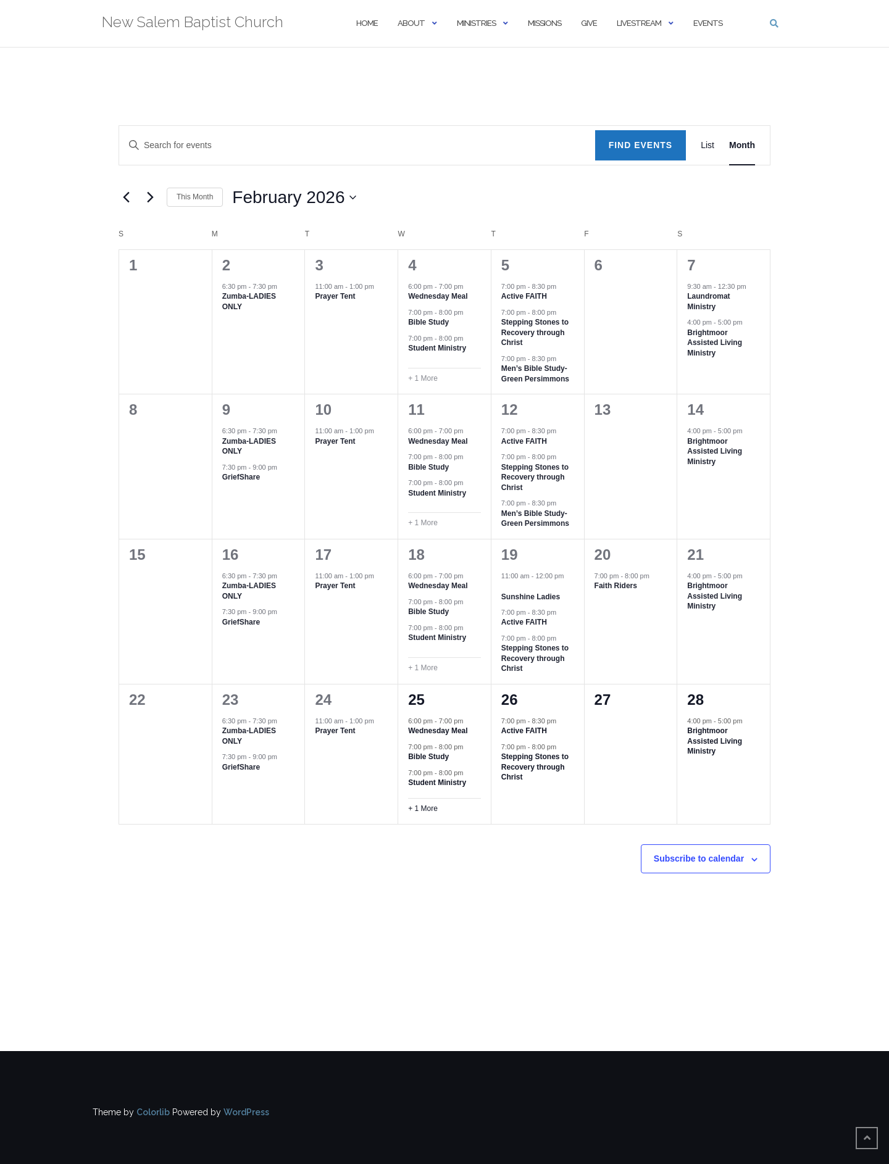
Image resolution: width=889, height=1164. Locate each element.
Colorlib (153, 1112)
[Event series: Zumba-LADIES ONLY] (283, 286)
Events (707, 23)
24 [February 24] (323, 699)
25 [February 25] (416, 699)
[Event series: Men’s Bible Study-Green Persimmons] (562, 358)
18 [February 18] (416, 554)
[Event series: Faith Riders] (655, 576)
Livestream (639, 23)
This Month (195, 197)
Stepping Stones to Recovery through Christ (535, 332)
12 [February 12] (509, 409)
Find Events (641, 145)
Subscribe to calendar (699, 858)
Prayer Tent (335, 296)
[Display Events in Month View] (742, 145)
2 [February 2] (226, 265)
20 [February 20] (603, 554)
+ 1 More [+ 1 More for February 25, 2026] (423, 808)
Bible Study (428, 322)
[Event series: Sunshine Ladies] (505, 586)
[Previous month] (126, 197)
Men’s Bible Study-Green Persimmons (535, 373)
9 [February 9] (226, 409)
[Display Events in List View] (707, 145)
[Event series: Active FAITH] (562, 286)
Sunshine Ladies (530, 596)
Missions (544, 23)
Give (589, 23)
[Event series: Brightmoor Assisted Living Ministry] (749, 322)
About (411, 23)
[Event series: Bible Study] (469, 312)
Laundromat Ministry (708, 301)
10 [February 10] (323, 409)
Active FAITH (524, 296)
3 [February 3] (319, 265)
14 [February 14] (695, 409)
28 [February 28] (695, 699)
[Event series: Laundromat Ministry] (752, 286)
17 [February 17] (323, 554)
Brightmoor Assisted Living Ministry (714, 342)
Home (367, 23)
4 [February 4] (412, 265)
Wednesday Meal (437, 296)
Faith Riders (616, 585)
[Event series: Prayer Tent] (380, 286)
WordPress (246, 1112)
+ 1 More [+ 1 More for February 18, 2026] (423, 667)
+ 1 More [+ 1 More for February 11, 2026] (423, 522)
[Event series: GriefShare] (283, 467)
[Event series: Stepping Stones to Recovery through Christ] (562, 312)
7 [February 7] (691, 265)
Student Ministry (437, 348)
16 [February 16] (230, 554)
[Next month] (150, 197)
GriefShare (241, 477)
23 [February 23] (230, 699)
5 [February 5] (505, 265)
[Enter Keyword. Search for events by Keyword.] (357, 145)
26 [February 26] (509, 699)
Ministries (476, 23)
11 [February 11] (416, 409)
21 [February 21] (695, 554)
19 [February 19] (509, 554)
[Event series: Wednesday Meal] (469, 286)
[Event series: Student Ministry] (469, 338)
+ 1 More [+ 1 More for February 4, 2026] (423, 378)
